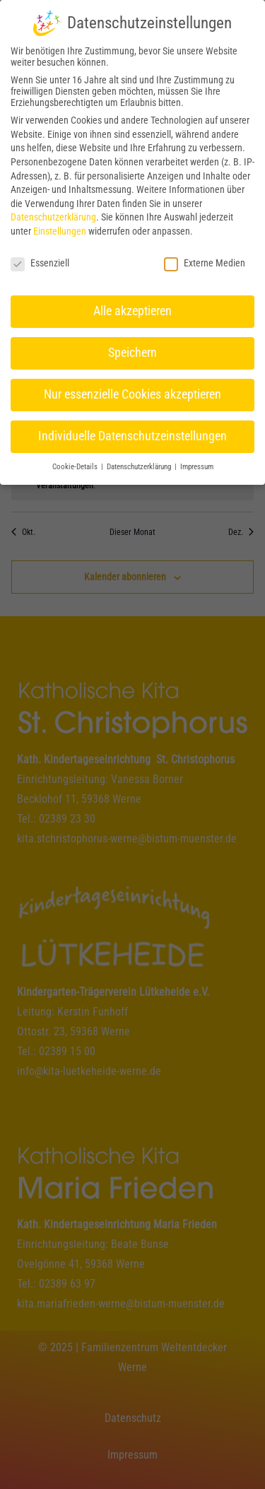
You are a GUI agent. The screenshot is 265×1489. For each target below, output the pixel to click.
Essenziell (40, 258)
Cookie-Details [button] (76, 463)
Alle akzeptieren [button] (132, 307)
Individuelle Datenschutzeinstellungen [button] (132, 432)
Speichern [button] (132, 349)
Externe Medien (204, 258)
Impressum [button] (196, 463)
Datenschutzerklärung (53, 213)
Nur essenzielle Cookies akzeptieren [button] (132, 391)
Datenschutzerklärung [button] (140, 463)
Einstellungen (59, 227)
